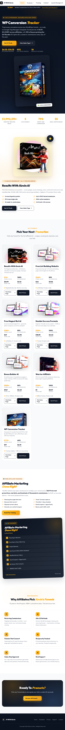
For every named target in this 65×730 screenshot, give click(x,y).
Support (54, 719)
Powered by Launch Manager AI (49, 7)
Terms (35, 719)
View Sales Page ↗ (25, 43)
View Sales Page (25, 210)
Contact (46, 3)
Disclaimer (42, 719)
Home (22, 3)
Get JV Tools (8, 43)
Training (38, 3)
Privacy (49, 719)
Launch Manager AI (57, 3)
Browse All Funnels (31, 698)
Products (30, 3)
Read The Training (10, 513)
